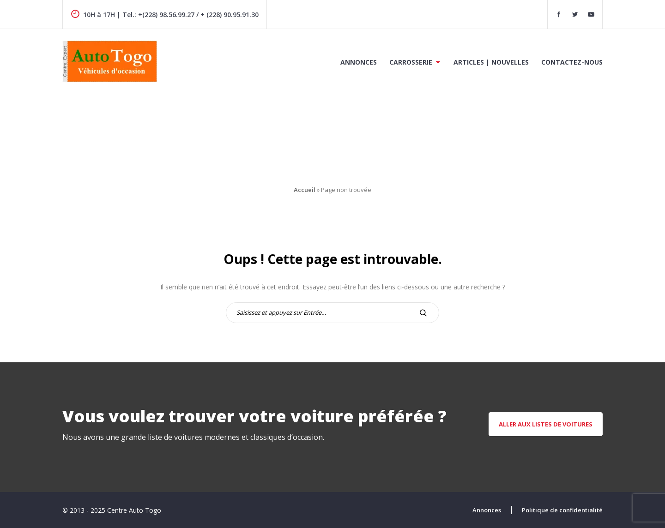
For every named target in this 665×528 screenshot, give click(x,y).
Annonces (358, 62)
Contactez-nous (572, 62)
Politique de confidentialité (562, 510)
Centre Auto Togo (134, 510)
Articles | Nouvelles (491, 62)
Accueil (304, 190)
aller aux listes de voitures (545, 424)
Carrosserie (410, 62)
